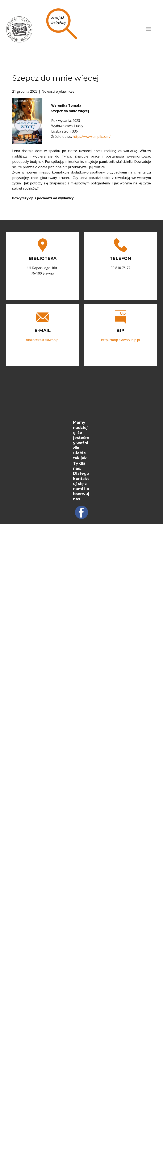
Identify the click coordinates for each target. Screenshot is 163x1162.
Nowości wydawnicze (58, 91)
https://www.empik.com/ (91, 136)
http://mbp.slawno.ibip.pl (120, 340)
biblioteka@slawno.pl (42, 340)
